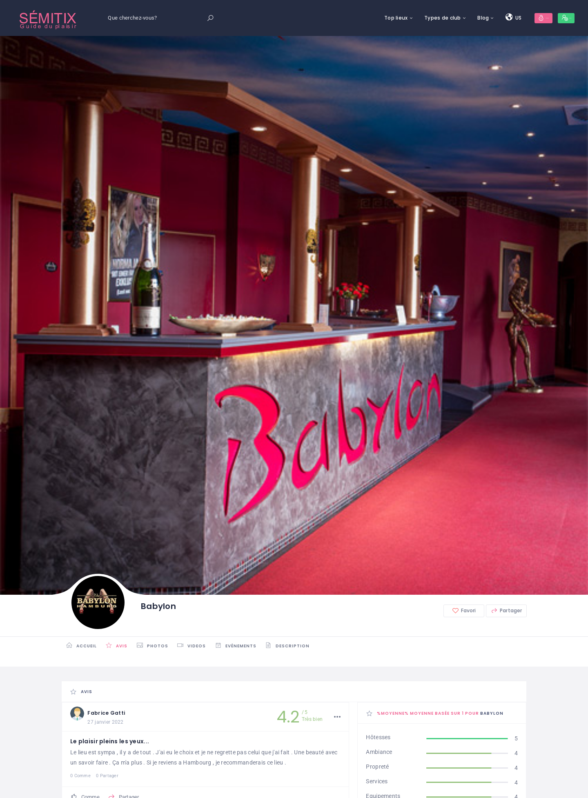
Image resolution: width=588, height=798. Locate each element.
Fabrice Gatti (115, 713)
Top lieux (342, 17)
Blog (430, 17)
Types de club (389, 17)
